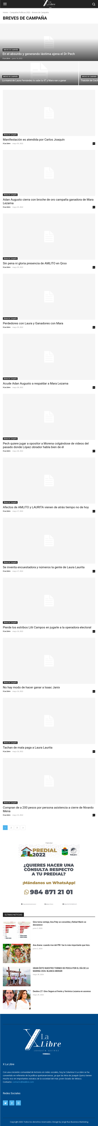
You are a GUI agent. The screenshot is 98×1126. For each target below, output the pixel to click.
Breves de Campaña (11, 50)
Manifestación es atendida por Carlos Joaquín (34, 139)
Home (5, 12)
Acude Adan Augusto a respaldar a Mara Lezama (35, 383)
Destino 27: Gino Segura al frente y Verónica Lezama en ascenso (62, 991)
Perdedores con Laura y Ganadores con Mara (33, 323)
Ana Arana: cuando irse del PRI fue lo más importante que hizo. (61, 945)
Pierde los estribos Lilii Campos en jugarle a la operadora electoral (47, 627)
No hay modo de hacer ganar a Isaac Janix (31, 687)
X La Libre (6, 143)
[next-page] (23, 827)
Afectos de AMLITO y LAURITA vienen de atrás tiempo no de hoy (46, 507)
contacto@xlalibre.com (23, 1082)
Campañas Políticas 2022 (20, 12)
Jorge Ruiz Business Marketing (75, 1122)
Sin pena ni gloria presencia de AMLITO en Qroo (35, 263)
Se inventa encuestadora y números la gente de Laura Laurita (43, 567)
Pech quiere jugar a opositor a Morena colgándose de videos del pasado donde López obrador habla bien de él (46, 445)
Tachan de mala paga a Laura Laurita (27, 747)
